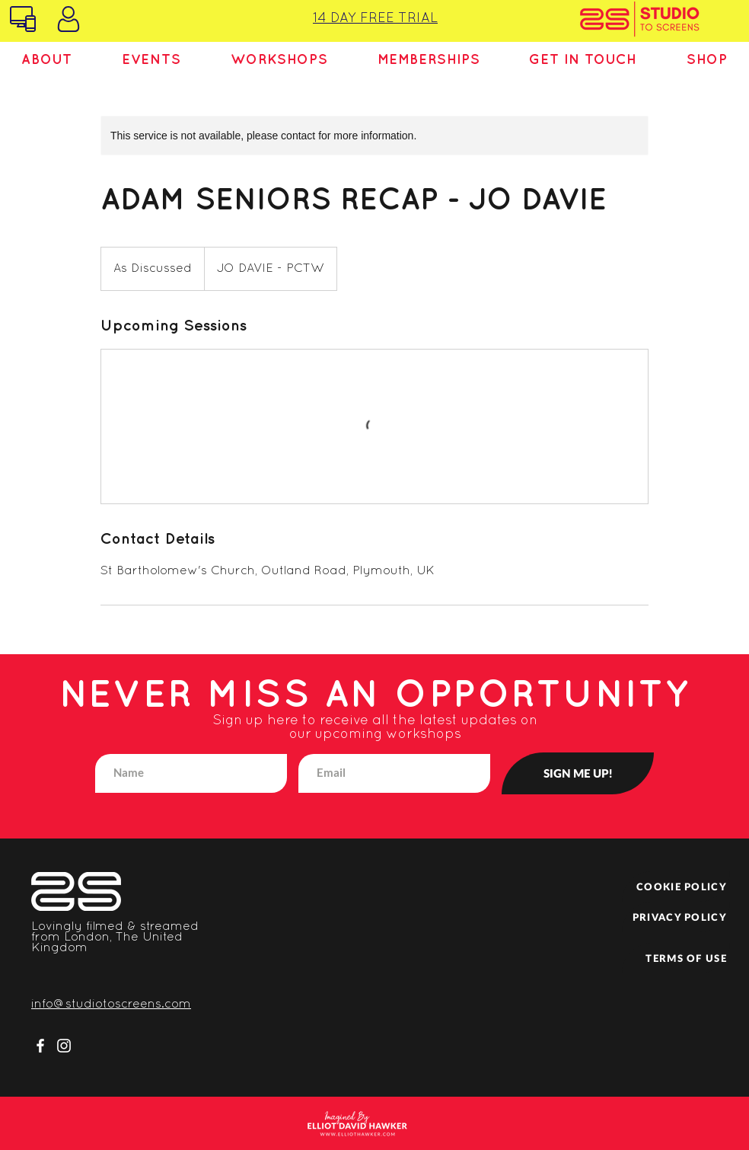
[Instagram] (64, 1046)
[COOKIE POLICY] (676, 886)
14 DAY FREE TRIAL (375, 18)
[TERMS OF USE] (676, 958)
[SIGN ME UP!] (578, 773)
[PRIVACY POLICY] (676, 917)
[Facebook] (40, 1046)
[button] (47, 60)
